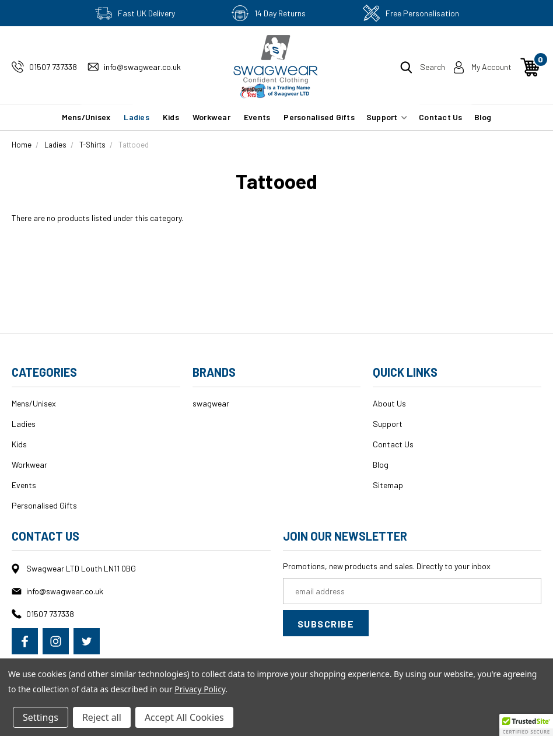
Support (386, 117)
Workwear (211, 117)
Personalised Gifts (319, 117)
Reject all (101, 717)
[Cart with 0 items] (530, 67)
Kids (171, 117)
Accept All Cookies (184, 717)
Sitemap (388, 485)
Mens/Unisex (86, 117)
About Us (389, 403)
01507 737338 (53, 67)
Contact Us (441, 117)
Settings (40, 717)
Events (257, 117)
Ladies (136, 117)
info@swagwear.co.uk (142, 67)
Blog (483, 117)
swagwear (210, 403)
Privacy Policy (199, 689)
